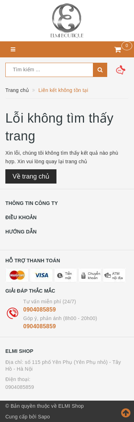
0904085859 (39, 310)
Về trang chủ (31, 176)
